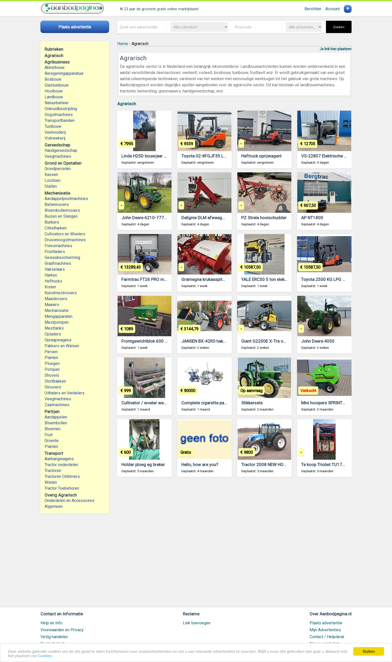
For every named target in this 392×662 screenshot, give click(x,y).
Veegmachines (58, 156)
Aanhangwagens (59, 458)
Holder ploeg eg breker (143, 464)
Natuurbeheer (57, 102)
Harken (51, 275)
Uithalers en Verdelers (64, 393)
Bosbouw (53, 79)
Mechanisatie (57, 310)
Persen (51, 351)
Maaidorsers (56, 298)
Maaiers (52, 304)
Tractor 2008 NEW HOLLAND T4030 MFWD (282, 464)
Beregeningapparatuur (64, 73)
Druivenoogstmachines (65, 239)
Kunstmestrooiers (61, 292)
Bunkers (52, 222)
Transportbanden (60, 120)
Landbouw (54, 96)
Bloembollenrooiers (62, 210)
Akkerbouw (55, 67)
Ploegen (52, 363)
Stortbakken (55, 381)
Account (332, 8)
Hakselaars (55, 269)
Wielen (51, 482)
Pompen (52, 369)
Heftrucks (53, 281)
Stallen (51, 186)
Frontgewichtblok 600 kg (145, 341)
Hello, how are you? (199, 464)
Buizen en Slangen (61, 216)
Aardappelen (56, 417)
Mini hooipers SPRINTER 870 (328, 402)
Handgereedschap (61, 150)
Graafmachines (58, 263)
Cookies (45, 656)
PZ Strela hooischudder (264, 217)
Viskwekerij (55, 138)
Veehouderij (55, 132)
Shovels (52, 375)
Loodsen (52, 180)
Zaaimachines (57, 404)
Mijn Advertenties (325, 629)
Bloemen (52, 428)
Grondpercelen (58, 168)
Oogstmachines (59, 114)
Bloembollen (56, 423)
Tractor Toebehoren (62, 488)
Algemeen (54, 506)
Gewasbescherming (62, 257)
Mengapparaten (58, 316)
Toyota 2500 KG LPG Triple (327, 279)
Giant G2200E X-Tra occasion (269, 341)
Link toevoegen (196, 623)
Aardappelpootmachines (66, 198)
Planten (51, 357)
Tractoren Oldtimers (63, 476)
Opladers (53, 334)
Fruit (48, 434)
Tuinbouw (53, 126)
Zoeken (338, 27)
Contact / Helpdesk (327, 636)
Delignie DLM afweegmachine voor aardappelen (227, 217)
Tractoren (53, 470)
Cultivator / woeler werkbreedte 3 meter (159, 402)
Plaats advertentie (326, 623)
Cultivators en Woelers (65, 234)
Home (122, 43)
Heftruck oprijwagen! (261, 156)
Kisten (50, 287)
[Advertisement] (234, 544)
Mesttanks (54, 328)
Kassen (51, 174)
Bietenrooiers (57, 204)
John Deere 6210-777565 (146, 217)
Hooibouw (54, 91)
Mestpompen (57, 322)
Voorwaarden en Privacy (62, 629)
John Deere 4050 (317, 341)
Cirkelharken (56, 228)
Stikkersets (252, 402)
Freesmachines (58, 245)
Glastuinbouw (57, 85)
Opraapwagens (58, 340)
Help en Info (51, 623)
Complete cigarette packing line (211, 402)
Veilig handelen (54, 636)
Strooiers (53, 387)
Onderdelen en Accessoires (69, 500)
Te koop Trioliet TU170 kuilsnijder (333, 464)
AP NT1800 (312, 217)
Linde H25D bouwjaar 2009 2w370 (154, 156)
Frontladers (55, 251)
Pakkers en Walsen (62, 345)
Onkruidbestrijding (61, 108)
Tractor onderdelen (61, 464)
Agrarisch (126, 103)
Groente (52, 440)
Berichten (312, 8)
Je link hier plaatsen (336, 49)
